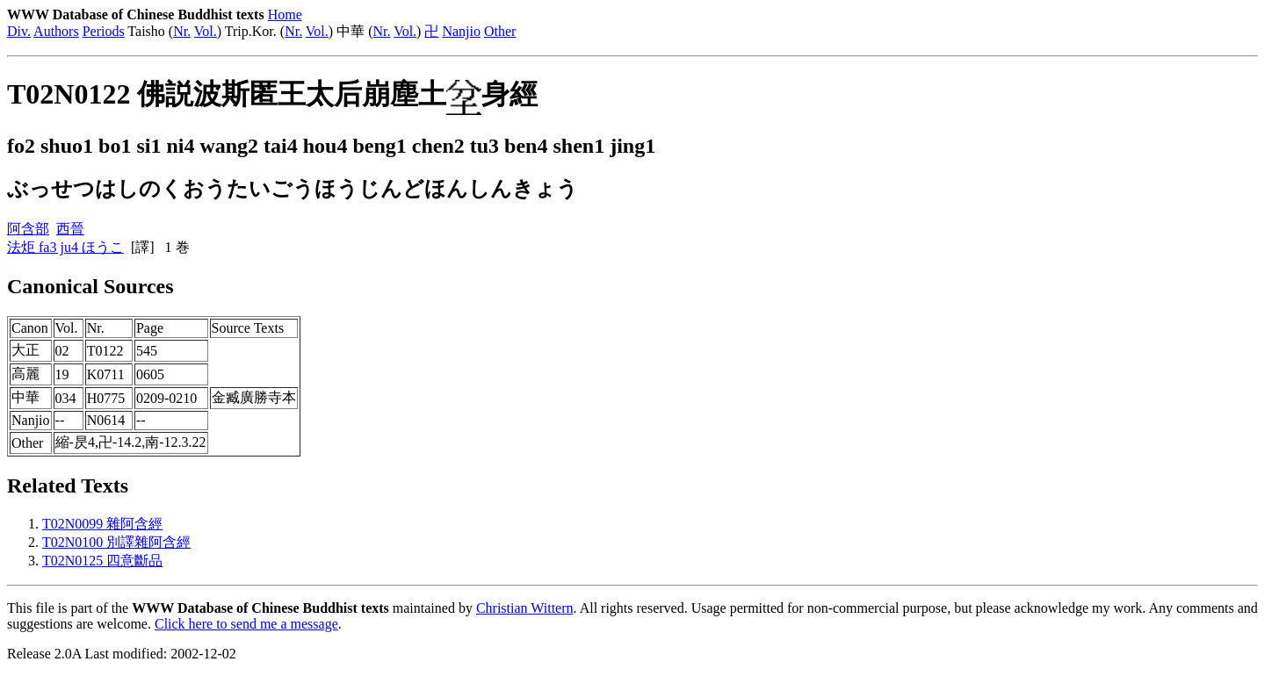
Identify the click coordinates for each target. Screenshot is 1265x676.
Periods (104, 31)
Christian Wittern (525, 607)
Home (285, 14)
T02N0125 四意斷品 (102, 560)
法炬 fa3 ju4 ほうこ (65, 247)
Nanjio (461, 31)
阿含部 (28, 228)
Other (500, 31)
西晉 (70, 228)
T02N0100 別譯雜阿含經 (116, 542)
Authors (56, 31)
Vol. (205, 31)
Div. (19, 31)
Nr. (182, 31)
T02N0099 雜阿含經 (102, 523)
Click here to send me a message (246, 623)
